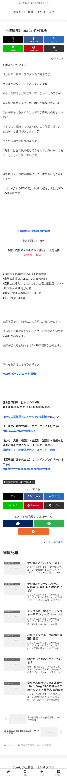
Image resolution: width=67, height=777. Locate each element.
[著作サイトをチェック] (18, 523)
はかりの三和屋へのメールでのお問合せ (26, 416)
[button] (54, 48)
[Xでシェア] (13, 39)
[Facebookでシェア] (34, 39)
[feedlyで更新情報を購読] (49, 523)
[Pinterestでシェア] (34, 48)
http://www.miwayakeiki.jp (19, 431)
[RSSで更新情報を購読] (33, 531)
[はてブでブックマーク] (54, 39)
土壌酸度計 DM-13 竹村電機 (33, 231)
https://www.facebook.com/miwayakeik (27, 469)
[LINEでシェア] (13, 48)
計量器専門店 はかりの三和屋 (19, 482)
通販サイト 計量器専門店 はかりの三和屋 (29, 450)
